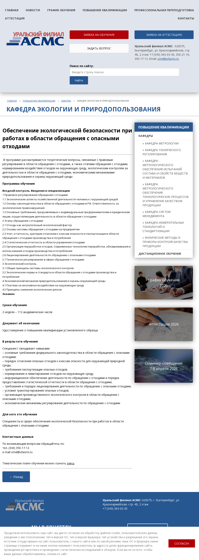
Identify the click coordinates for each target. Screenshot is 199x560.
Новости (33, 10)
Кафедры (66, 100)
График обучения (61, 10)
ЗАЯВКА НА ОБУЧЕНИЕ (99, 35)
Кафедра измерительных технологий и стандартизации (163, 227)
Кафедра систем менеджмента (156, 214)
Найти (79, 80)
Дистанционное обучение (160, 253)
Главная (11, 10)
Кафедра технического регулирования (162, 152)
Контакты (186, 18)
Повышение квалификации (105, 10)
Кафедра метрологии (162, 143)
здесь (70, 463)
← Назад (16, 477)
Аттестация (15, 18)
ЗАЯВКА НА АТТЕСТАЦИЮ (164, 35)
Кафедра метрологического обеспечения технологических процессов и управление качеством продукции (166, 194)
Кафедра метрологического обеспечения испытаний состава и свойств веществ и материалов (165, 169)
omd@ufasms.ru (168, 59)
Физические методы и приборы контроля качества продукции (165, 242)
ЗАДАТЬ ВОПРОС (99, 48)
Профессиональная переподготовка (164, 10)
